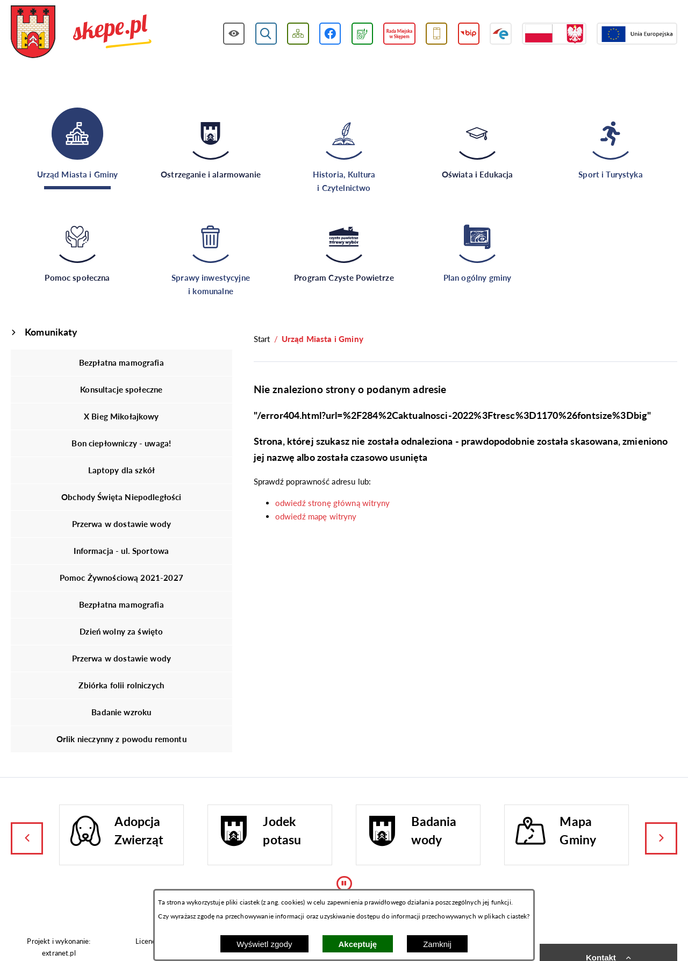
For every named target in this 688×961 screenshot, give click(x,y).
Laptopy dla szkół (121, 470)
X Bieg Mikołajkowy (121, 416)
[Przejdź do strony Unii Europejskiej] (637, 34)
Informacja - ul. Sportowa (121, 551)
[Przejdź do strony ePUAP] (501, 34)
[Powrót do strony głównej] (262, 339)
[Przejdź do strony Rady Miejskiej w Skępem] (399, 34)
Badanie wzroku (121, 712)
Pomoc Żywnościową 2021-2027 (121, 577)
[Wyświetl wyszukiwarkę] (266, 34)
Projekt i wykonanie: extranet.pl (58, 947)
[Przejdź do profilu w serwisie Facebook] (330, 34)
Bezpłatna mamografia (121, 362)
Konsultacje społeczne (121, 389)
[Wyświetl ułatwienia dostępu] (234, 34)
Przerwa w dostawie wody (121, 524)
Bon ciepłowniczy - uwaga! (121, 443)
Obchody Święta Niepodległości (121, 497)
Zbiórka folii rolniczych (121, 685)
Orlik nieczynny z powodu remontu (121, 739)
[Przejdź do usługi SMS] (437, 34)
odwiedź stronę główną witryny (332, 503)
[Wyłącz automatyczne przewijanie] (344, 884)
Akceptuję (358, 944)
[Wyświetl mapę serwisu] (298, 34)
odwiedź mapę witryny (316, 516)
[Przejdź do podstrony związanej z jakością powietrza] (362, 34)
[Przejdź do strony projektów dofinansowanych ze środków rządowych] (554, 34)
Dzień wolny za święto (121, 631)
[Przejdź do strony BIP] (469, 34)
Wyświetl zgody (264, 944)
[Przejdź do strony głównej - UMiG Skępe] (81, 32)
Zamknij (437, 944)
